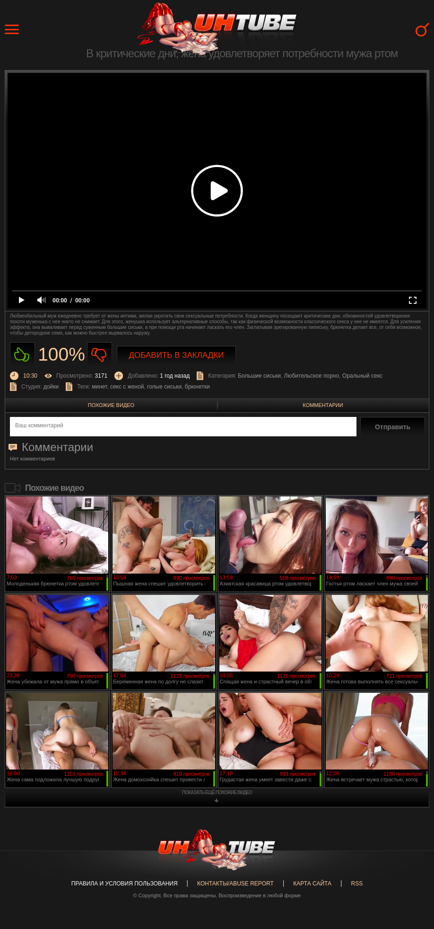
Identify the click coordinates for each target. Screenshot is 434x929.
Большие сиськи (259, 375)
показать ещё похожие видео (217, 792)
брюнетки (197, 386)
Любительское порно (311, 375)
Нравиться (22, 354)
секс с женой (127, 386)
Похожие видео (111, 405)
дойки (51, 386)
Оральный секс (362, 375)
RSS (357, 883)
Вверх (413, 873)
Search (422, 29)
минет (99, 386)
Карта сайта (312, 883)
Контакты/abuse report (235, 883)
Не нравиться (99, 354)
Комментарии (323, 405)
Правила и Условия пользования (124, 883)
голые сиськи (164, 386)
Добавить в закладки (176, 355)
